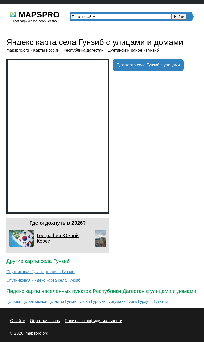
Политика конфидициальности (93, 321)
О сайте (17, 321)
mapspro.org (17, 50)
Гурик (132, 301)
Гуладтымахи (34, 301)
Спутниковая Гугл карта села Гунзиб (40, 271)
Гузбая (84, 301)
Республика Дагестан (83, 50)
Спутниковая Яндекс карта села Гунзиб (43, 280)
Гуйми (70, 301)
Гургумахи (116, 301)
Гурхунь (145, 301)
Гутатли (161, 301)
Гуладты (56, 301)
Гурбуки (98, 301)
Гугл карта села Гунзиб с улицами (148, 65)
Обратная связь (45, 321)
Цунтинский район (125, 50)
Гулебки (13, 301)
